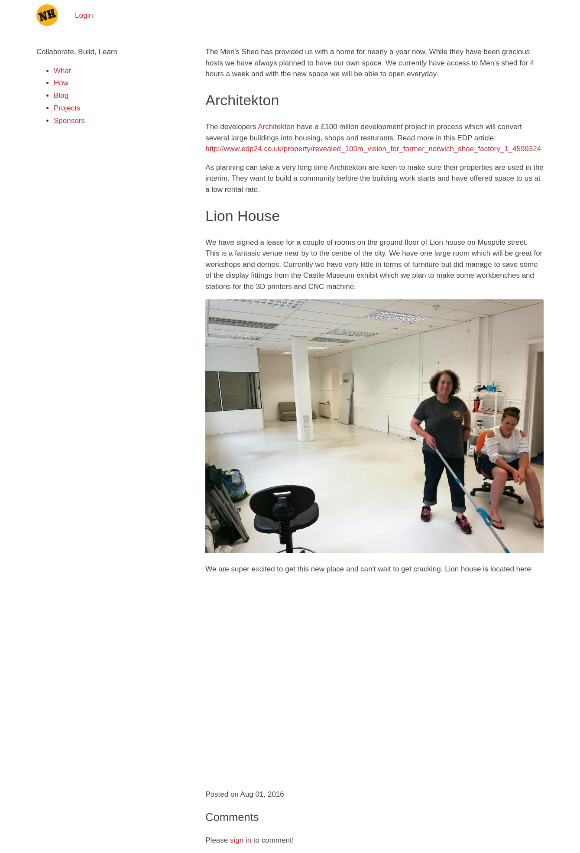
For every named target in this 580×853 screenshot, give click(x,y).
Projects (67, 108)
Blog (61, 95)
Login (84, 15)
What (62, 71)
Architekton (276, 127)
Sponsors (69, 121)
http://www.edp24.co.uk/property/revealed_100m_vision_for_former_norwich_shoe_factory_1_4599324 (373, 149)
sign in (240, 840)
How (61, 83)
